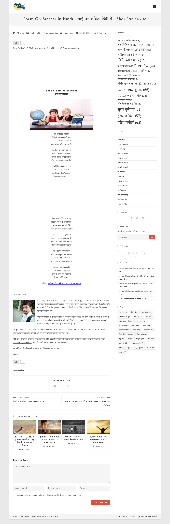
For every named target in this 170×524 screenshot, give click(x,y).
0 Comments (102, 33)
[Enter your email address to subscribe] (137, 237)
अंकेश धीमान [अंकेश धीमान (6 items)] (133, 40)
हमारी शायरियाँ (122, 190)
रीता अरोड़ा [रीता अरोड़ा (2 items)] (122, 96)
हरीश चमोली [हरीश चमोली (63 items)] (129, 122)
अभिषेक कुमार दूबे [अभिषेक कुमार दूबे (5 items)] (146, 45)
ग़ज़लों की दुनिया (122, 204)
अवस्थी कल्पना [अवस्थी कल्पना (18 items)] (128, 49)
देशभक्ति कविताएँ (123, 167)
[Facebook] (131, 218)
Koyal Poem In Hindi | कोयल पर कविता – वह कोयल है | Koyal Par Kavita (24, 441)
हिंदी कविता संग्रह (52, 33)
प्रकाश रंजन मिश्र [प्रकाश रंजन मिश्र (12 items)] (141, 71)
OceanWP (55, 516)
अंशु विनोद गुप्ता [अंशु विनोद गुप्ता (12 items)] (127, 44)
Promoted (121, 140)
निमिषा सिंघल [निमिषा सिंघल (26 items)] (144, 66)
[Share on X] (61, 386)
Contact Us (134, 516)
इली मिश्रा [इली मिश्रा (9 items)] (145, 50)
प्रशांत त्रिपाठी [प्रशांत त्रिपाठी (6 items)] (125, 75)
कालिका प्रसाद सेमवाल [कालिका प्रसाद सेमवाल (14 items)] (131, 54)
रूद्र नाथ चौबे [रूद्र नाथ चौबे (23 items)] (137, 95)
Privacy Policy (144, 516)
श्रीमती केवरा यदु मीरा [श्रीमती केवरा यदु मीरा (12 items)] (130, 103)
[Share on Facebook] (55, 386)
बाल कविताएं (121, 176)
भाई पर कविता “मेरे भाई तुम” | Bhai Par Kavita (64, 283)
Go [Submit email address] (152, 237)
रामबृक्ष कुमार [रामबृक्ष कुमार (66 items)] (136, 89)
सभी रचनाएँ (153, 516)
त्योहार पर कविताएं (123, 158)
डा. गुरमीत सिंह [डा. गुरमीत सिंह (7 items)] (125, 66)
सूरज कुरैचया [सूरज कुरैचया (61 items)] (129, 109)
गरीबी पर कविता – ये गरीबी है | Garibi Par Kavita (139, 299)
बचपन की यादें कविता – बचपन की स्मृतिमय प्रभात (73, 438)
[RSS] (144, 253)
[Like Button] (16, 43)
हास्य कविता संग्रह (123, 195)
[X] (143, 218)
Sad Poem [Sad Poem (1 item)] (121, 41)
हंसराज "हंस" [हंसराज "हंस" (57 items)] (129, 116)
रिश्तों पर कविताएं (36, 33)
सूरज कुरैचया (20, 370)
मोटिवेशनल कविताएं (123, 181)
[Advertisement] (61, 70)
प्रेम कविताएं (121, 172)
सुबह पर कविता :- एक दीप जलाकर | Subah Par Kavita (98, 440)
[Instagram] (137, 218)
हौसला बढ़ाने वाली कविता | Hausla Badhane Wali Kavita (49, 440)
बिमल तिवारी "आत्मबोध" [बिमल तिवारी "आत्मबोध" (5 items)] (128, 79)
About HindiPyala (123, 516)
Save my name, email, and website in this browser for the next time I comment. (49, 495)
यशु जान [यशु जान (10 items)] (149, 83)
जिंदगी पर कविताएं (123, 153)
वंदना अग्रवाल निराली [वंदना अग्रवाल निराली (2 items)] (125, 99)
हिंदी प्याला (20, 33)
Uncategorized (123, 144)
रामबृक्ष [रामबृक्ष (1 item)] (120, 90)
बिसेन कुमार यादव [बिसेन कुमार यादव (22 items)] (130, 83)
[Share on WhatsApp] (68, 386)
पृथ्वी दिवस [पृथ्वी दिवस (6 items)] (124, 71)
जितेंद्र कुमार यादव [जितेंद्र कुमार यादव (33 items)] (131, 60)
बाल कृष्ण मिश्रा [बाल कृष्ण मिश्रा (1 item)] (137, 75)
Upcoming (121, 149)
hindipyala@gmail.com (22, 342)
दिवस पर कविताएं (123, 163)
